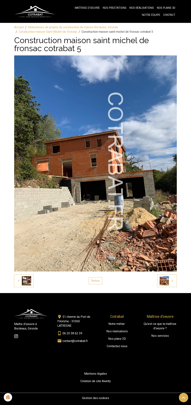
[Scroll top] (183, 397)
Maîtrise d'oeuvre (87, 7)
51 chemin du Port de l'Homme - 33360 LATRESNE (73, 321)
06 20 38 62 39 (72, 333)
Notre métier (116, 324)
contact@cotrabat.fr (75, 341)
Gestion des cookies (95, 398)
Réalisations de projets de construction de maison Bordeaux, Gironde (73, 27)
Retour (95, 280)
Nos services (160, 336)
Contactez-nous (117, 346)
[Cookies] (8, 397)
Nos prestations (114, 7)
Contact (169, 15)
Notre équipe (151, 15)
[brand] (35, 11)
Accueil (19, 27)
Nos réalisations (141, 7)
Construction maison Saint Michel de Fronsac (47, 31)
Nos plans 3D (166, 7)
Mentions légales (95, 373)
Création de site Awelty (95, 381)
